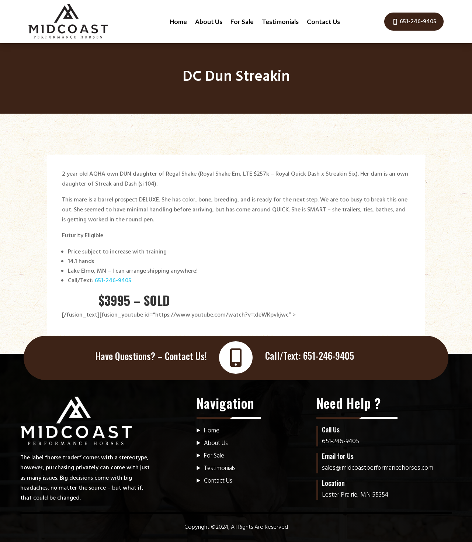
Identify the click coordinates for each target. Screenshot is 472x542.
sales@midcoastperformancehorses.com (377, 468)
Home (178, 21)
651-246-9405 (418, 22)
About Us (208, 21)
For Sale (242, 21)
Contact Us (323, 21)
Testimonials (280, 21)
